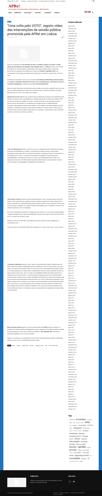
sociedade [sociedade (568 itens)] (74, 458)
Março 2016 (71, 307)
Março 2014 (71, 367)
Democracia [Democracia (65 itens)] (86, 428)
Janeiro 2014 (71, 372)
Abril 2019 (70, 219)
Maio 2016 (71, 303)
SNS (46, 345)
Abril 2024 (70, 78)
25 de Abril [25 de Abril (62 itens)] (72, 419)
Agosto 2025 (71, 43)
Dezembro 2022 (72, 115)
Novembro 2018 (72, 231)
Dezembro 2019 (72, 199)
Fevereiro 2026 (72, 28)
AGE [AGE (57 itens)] (74, 422)
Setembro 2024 (72, 68)
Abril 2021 (70, 159)
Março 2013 (71, 396)
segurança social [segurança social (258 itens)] (82, 455)
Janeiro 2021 (71, 167)
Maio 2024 (71, 75)
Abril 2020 (70, 189)
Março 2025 (71, 53)
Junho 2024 (71, 73)
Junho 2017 (71, 270)
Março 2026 (71, 26)
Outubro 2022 (72, 120)
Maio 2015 (71, 332)
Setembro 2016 (72, 293)
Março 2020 (71, 191)
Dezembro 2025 (72, 33)
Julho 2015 (71, 327)
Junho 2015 (71, 330)
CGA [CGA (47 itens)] (70, 425)
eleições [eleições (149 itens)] (82, 433)
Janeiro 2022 (71, 139)
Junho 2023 (71, 100)
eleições (18, 345)
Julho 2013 (71, 387)
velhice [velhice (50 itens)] (81, 461)
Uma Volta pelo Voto (53, 345)
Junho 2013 (71, 389)
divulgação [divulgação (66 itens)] (85, 430)
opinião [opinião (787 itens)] (82, 447)
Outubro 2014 (72, 349)
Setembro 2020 (72, 177)
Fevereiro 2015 (72, 340)
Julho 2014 (71, 357)
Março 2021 (71, 162)
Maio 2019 (71, 216)
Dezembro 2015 (72, 315)
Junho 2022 (71, 127)
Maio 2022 (71, 130)
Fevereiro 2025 (72, 55)
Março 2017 (71, 278)
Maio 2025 (71, 48)
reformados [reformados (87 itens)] (77, 453)
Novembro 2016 (72, 288)
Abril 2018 (70, 246)
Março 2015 (71, 337)
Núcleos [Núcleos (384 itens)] (73, 447)
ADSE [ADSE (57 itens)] (70, 422)
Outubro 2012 (72, 409)
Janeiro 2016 (71, 312)
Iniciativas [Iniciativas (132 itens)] (84, 441)
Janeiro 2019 (71, 226)
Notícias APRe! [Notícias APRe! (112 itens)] (81, 444)
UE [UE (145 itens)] (88, 458)
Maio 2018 (71, 243)
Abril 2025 (70, 51)
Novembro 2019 (72, 201)
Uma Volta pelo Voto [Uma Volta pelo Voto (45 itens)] (74, 461)
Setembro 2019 (72, 206)
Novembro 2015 (72, 317)
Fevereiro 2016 (72, 310)
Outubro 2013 (72, 379)
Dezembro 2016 (72, 285)
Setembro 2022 (72, 122)
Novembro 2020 (72, 172)
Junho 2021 (71, 154)
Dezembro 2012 (72, 404)
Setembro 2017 (72, 263)
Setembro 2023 (72, 95)
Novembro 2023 (72, 90)
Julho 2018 (71, 238)
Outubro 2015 (72, 320)
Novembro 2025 (72, 36)
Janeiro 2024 (71, 85)
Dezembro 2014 (72, 345)
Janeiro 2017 (71, 283)
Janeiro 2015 (71, 342)
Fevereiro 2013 (72, 399)
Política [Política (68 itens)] (80, 450)
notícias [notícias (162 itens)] (72, 444)
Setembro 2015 (72, 322)
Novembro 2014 (72, 347)
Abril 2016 (70, 305)
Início (8, 19)
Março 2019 (71, 221)
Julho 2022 (71, 125)
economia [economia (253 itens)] (73, 433)
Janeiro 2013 (71, 401)
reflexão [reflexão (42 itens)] (71, 452)
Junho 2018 (71, 241)
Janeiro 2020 (71, 196)
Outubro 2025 (72, 38)
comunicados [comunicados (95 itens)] (82, 425)
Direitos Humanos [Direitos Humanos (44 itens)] (78, 430)
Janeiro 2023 (71, 112)
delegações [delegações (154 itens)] (78, 428)
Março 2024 (71, 80)
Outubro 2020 (72, 174)
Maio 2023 (71, 102)
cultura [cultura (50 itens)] (70, 428)
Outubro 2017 (72, 261)
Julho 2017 (71, 268)
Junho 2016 (71, 300)
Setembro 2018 (72, 236)
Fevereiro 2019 (72, 223)
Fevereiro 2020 (72, 194)
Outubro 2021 (72, 147)
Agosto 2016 (71, 295)
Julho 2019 (71, 211)
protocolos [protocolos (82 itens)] (86, 450)
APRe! (13, 345)
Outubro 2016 (72, 290)
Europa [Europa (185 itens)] (85, 436)
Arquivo (9, 21)
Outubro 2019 (72, 204)
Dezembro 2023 (72, 88)
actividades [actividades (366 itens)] (81, 419)
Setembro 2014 (72, 352)
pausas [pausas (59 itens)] (89, 447)
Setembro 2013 (72, 382)
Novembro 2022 (72, 117)
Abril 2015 (70, 335)
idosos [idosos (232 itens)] (77, 439)
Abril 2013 (70, 394)
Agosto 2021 (71, 152)
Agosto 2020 (71, 179)
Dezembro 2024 (72, 60)
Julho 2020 (71, 181)
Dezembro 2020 (72, 169)
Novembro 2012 (72, 406)
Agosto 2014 (71, 354)
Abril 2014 (70, 364)
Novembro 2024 (72, 63)
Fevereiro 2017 (72, 280)
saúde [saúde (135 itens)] (71, 455)
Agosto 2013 (71, 384)
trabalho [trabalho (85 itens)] (83, 458)
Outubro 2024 (72, 65)
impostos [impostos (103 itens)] (84, 439)
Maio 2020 (71, 186)
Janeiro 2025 (71, 58)
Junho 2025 (71, 46)
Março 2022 (71, 135)
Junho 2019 (71, 214)
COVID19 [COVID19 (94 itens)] (90, 425)
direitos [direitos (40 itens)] (71, 430)
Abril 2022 (70, 132)
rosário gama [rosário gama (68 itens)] (85, 452)
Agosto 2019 (71, 209)
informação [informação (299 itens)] (74, 441)
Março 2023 (71, 107)
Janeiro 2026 (71, 31)
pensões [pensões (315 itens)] (73, 450)
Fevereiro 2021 (72, 164)
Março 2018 (71, 248)
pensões (32, 345)
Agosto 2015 (71, 325)
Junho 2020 (71, 184)
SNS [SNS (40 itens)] (91, 455)
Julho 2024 (71, 70)
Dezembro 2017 (72, 256)
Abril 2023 (70, 105)
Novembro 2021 (72, 144)
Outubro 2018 (72, 233)
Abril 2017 (70, 275)
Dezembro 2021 (72, 142)
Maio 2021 (71, 157)
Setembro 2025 (72, 41)
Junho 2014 (71, 359)
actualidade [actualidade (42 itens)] (89, 419)
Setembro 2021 (72, 149)
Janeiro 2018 (71, 253)
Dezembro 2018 (72, 228)
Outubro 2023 (72, 93)
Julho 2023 (71, 97)
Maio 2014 (71, 362)
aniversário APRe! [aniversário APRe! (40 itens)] (80, 422)
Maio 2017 (71, 273)
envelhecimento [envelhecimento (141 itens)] (75, 436)
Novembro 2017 (72, 258)
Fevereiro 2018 (72, 251)
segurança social (39, 345)
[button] (93, 13)
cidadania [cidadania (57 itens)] (74, 425)
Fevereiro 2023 (72, 110)
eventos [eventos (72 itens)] (71, 439)
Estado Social (25, 345)
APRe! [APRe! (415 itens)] (87, 422)
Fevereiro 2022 (72, 137)
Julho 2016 (71, 298)
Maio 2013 (71, 391)
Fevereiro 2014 (72, 369)
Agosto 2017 (71, 265)
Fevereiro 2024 (72, 83)
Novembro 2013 (72, 377)
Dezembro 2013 (72, 374)
